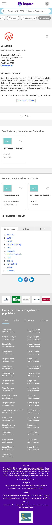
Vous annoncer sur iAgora (30, 486)
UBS (9, 257)
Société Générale (14, 254)
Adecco (10, 235)
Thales (10, 267)
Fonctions (29, 320)
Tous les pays (16, 505)
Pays (6, 320)
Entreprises (44, 18)
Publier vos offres (43, 498)
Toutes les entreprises (22, 495)
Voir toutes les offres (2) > (13, 216)
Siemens (10, 271)
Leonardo (11, 251)
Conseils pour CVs (17, 498)
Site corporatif (6, 66)
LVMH (9, 238)
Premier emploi (29, 18)
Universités (7, 505)
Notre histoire (16, 486)
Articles (7, 486)
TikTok (10, 261)
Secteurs (44, 320)
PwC (9, 248)
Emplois (33, 495)
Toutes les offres (8, 495)
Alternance (13, 18)
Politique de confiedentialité (27, 488)
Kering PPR (12, 264)
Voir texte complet (26, 100)
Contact (40, 488)
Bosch (9, 241)
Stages (39, 495)
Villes (16, 320)
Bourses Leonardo (30, 498)
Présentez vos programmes (31, 505)
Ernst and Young (14, 244)
